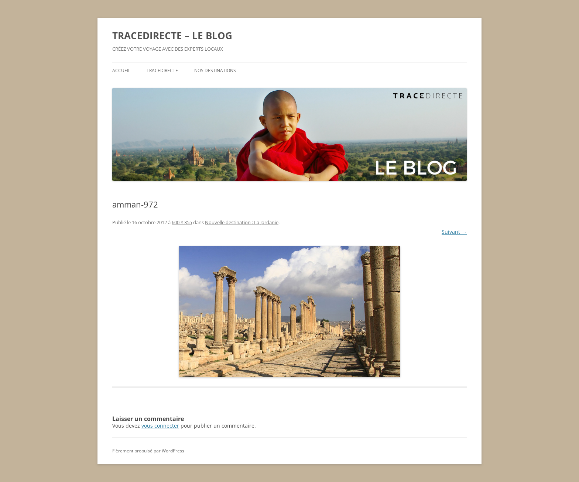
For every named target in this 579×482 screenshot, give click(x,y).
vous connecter (160, 425)
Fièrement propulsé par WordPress (148, 451)
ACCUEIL (121, 70)
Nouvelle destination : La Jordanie (241, 222)
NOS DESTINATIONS (215, 70)
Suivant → (454, 231)
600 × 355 (182, 222)
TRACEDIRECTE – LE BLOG (172, 35)
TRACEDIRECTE (162, 70)
